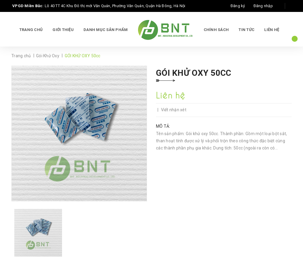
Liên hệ (271, 29)
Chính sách (216, 29)
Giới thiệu (63, 29)
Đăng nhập (263, 6)
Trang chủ (31, 29)
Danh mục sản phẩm (106, 29)
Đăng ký (238, 6)
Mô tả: (163, 126)
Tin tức (246, 29)
